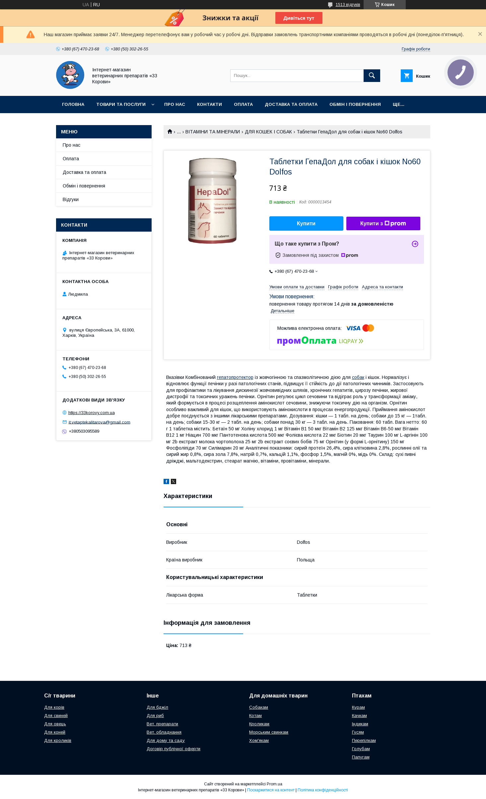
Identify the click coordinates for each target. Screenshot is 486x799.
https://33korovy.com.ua (91, 412)
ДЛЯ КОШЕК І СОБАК (268, 131)
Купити (306, 223)
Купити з (383, 224)
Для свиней (56, 715)
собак (358, 377)
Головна (73, 104)
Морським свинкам (268, 732)
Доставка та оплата (291, 104)
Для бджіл (157, 707)
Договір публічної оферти (173, 748)
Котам (255, 715)
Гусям (358, 732)
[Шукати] (372, 75)
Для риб (155, 715)
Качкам (359, 715)
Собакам (258, 707)
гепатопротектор (235, 377)
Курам (358, 707)
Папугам (361, 757)
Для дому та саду (166, 740)
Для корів (54, 707)
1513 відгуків (348, 4)
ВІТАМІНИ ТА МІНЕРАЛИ (212, 131)
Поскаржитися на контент (271, 790)
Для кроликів (57, 740)
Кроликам (259, 723)
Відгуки (71, 199)
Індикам (360, 723)
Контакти (209, 104)
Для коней (54, 732)
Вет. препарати (162, 723)
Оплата (243, 104)
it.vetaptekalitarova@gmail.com (99, 421)
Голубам (361, 748)
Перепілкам (364, 740)
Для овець (55, 723)
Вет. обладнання (164, 732)
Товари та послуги (121, 104)
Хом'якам (259, 740)
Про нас (174, 104)
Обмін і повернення (355, 104)
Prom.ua (274, 784)
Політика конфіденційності (323, 790)
